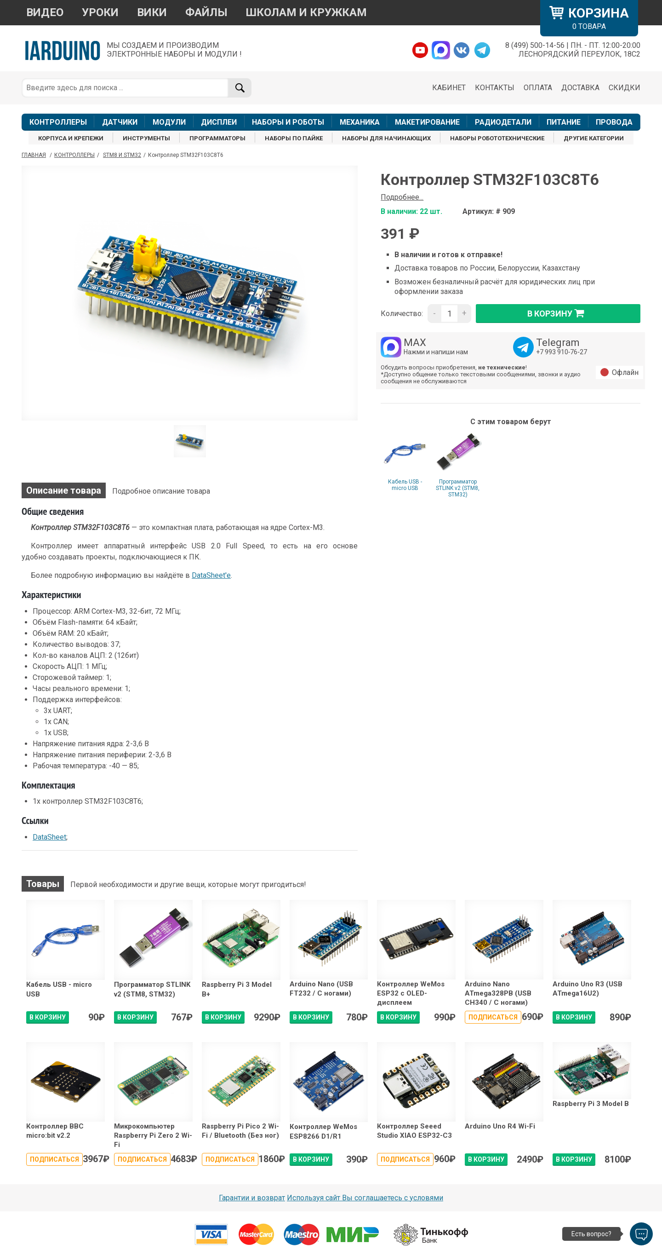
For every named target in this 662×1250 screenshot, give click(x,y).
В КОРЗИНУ (47, 1017)
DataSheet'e (211, 575)
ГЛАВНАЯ (34, 155)
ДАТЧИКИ (119, 122)
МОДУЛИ (169, 122)
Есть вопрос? (591, 1234)
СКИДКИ (624, 87)
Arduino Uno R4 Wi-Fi (500, 1126)
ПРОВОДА (614, 122)
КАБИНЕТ (449, 87)
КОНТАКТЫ (494, 87)
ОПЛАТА (538, 87)
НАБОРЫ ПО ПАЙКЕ (294, 138)
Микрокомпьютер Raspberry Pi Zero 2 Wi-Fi (153, 1135)
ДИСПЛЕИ (219, 122)
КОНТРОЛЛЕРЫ (58, 122)
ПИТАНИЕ (564, 122)
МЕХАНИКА (360, 122)
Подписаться (493, 1017)
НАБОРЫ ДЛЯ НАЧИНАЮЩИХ (386, 138)
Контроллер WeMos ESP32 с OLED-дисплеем (411, 993)
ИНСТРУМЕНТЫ (146, 138)
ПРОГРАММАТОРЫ (217, 138)
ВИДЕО (44, 12)
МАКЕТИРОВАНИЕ (427, 122)
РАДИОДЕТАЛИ (503, 122)
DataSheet (49, 837)
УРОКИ (100, 12)
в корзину (558, 313)
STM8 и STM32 (122, 155)
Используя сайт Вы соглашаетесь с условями (365, 1197)
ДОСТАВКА (580, 87)
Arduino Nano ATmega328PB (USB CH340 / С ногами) (498, 993)
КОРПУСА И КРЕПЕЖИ (70, 138)
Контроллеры (74, 155)
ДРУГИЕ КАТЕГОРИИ (594, 138)
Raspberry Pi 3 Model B (591, 1104)
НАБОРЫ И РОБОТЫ (288, 122)
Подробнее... (402, 197)
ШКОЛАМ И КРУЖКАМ (306, 12)
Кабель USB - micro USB (405, 484)
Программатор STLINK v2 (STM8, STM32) (457, 488)
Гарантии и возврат (252, 1197)
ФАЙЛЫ (206, 12)
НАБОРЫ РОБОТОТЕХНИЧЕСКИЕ (497, 138)
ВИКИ (152, 12)
